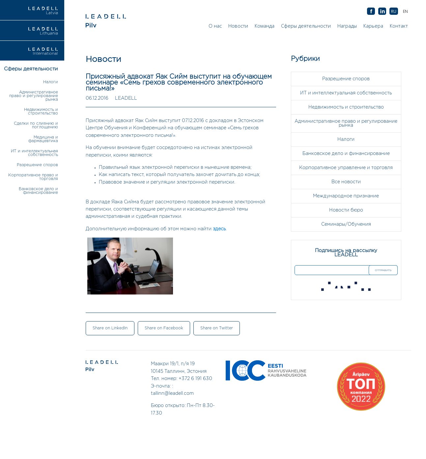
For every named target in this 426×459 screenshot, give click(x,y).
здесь (219, 229)
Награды (347, 25)
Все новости (346, 182)
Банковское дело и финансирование (38, 190)
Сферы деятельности (306, 25)
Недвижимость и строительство (41, 111)
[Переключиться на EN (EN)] (405, 11)
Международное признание (346, 196)
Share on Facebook (164, 328)
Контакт (399, 25)
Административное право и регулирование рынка (33, 95)
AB (382, 11)
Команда (264, 25)
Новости (238, 25)
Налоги (50, 82)
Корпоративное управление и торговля (346, 168)
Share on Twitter (216, 328)
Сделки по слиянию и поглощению (36, 125)
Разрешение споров (37, 165)
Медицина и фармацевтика (43, 139)
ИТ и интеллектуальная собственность (34, 153)
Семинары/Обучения (346, 224)
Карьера (373, 25)
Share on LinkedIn (110, 328)
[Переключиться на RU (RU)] (393, 11)
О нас (215, 25)
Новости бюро (346, 210)
